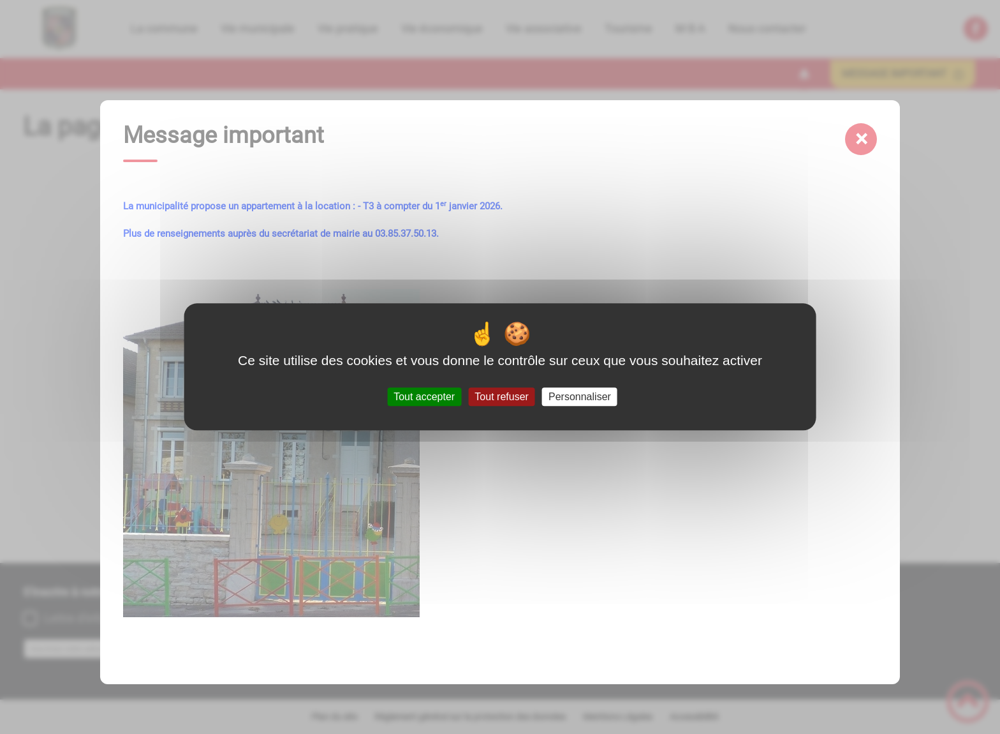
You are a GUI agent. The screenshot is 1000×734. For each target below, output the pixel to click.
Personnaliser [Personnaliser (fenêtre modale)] (579, 396)
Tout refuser (501, 396)
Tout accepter (424, 396)
